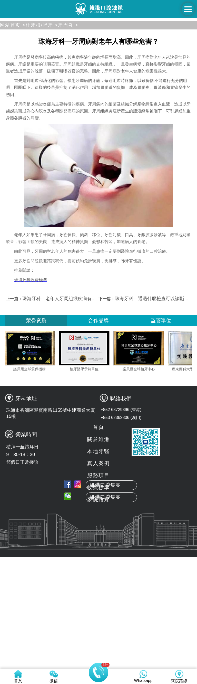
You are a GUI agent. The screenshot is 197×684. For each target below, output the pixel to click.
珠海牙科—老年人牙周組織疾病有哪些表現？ (68, 410)
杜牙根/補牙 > (42, 136)
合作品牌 (98, 432)
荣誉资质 (36, 432)
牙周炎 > (68, 136)
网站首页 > (13, 136)
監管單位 (161, 432)
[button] (76, 128)
